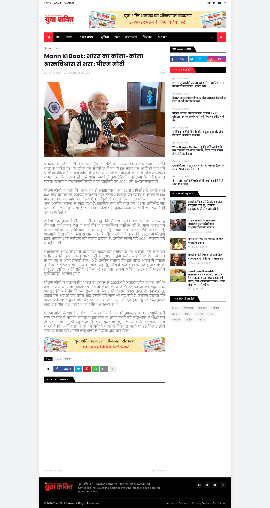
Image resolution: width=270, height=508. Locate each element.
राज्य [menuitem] (69, 37)
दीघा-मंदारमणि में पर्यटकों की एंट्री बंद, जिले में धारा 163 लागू (197, 182)
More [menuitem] (162, 37)
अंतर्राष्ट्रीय (188, 308)
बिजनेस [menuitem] (147, 37)
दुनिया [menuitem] (105, 37)
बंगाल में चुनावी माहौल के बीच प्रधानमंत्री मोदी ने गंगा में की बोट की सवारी (199, 100)
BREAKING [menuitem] (86, 37)
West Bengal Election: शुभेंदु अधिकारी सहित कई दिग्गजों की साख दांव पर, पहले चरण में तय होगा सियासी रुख (198, 151)
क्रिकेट (216, 308)
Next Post (157, 470)
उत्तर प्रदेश (203, 308)
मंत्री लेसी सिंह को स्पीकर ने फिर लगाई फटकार (205, 241)
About (57, 3)
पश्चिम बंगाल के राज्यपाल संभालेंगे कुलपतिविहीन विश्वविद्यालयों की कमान (202, 224)
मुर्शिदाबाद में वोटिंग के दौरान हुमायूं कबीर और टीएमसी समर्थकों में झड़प (197, 133)
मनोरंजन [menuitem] (131, 37)
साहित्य (189, 319)
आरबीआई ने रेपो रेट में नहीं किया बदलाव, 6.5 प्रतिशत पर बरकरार (206, 257)
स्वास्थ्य (201, 319)
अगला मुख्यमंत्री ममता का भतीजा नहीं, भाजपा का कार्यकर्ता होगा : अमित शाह (198, 84)
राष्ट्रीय (67, 359)
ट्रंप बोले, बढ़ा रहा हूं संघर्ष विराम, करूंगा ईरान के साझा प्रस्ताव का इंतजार (198, 167)
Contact (69, 3)
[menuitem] (48, 37)
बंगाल (187, 313)
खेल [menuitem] (117, 37)
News (57, 48)
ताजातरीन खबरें (181, 70)
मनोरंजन (176, 319)
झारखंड (175, 313)
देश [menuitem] (58, 37)
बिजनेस (199, 313)
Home (47, 3)
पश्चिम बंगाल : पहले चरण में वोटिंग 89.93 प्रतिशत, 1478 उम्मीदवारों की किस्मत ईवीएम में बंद (198, 117)
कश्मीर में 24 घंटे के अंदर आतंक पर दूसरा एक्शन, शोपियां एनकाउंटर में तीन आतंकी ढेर (205, 205)
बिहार (210, 313)
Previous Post (54, 470)
